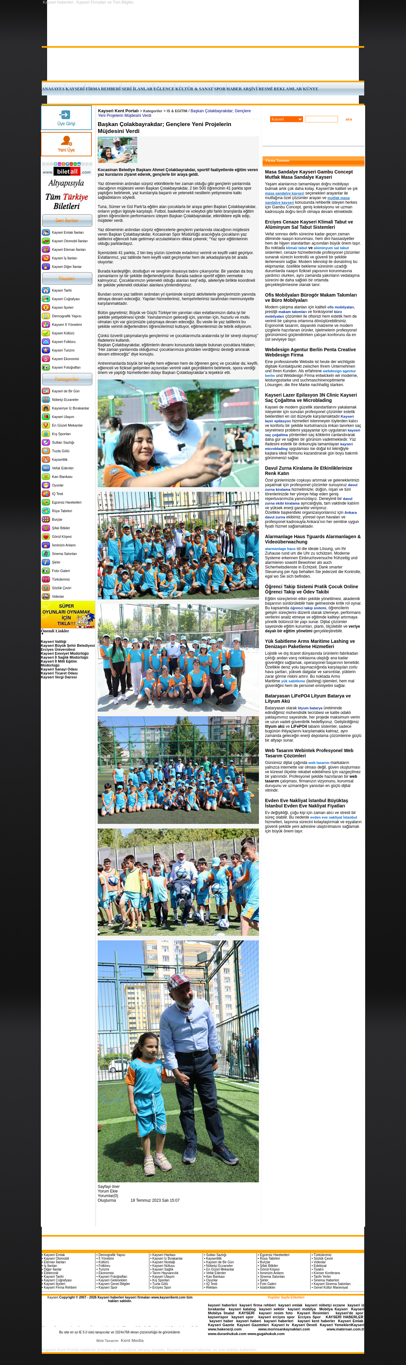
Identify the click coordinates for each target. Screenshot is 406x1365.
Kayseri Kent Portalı (118, 110)
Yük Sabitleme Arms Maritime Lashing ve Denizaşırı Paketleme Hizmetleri (310, 644)
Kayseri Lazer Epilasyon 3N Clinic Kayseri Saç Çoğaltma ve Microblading (311, 397)
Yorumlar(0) (108, 1196)
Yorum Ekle (108, 1191)
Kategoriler (152, 111)
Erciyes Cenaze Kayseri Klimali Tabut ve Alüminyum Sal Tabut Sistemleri (309, 224)
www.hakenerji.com (224, 1329)
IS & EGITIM (177, 111)
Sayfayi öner (109, 1186)
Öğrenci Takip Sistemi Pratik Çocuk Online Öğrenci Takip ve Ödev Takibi (311, 589)
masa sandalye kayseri (284, 193)
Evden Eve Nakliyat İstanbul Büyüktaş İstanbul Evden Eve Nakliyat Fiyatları (306, 803)
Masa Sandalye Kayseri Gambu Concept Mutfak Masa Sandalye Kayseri (309, 174)
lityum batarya (310, 708)
